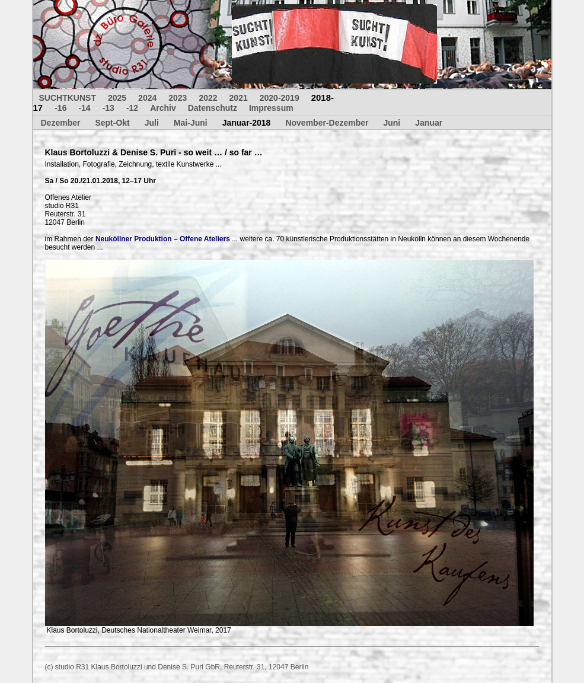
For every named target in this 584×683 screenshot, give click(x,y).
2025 (117, 98)
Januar (428, 122)
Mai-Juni (191, 122)
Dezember (61, 122)
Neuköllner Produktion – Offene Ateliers (162, 239)
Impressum (271, 108)
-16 (60, 108)
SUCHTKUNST (67, 98)
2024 (147, 98)
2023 (177, 98)
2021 (238, 98)
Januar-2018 (246, 122)
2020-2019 (279, 98)
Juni (391, 122)
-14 (84, 108)
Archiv (163, 108)
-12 (132, 108)
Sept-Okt (112, 122)
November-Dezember (326, 122)
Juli (152, 122)
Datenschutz (212, 108)
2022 (208, 98)
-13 (108, 108)
